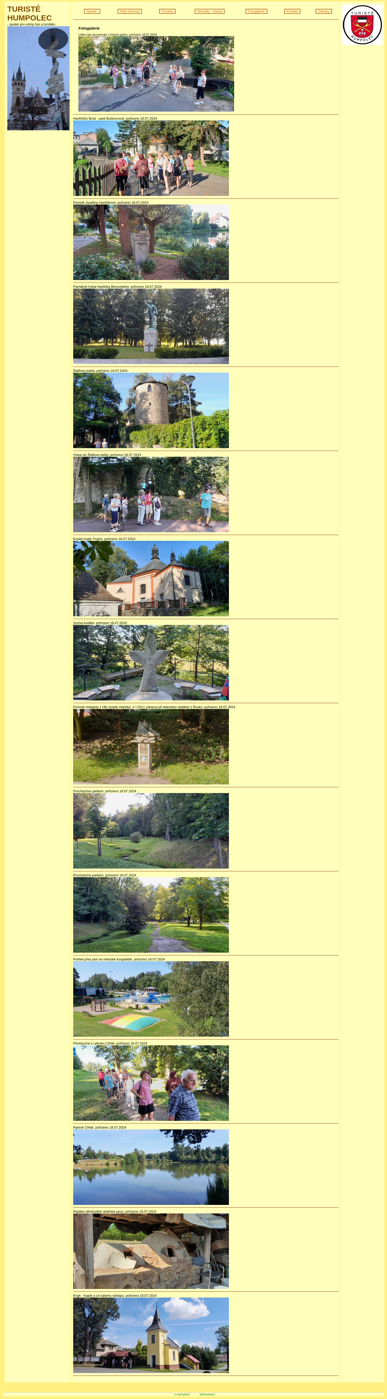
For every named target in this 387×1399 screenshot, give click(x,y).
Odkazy (323, 11)
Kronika (167, 11)
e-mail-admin (182, 1394)
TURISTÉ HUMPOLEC (29, 13)
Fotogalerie (256, 11)
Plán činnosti (129, 11)
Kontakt (292, 11)
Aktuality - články (209, 11)
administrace (207, 1394)
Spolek (92, 11)
